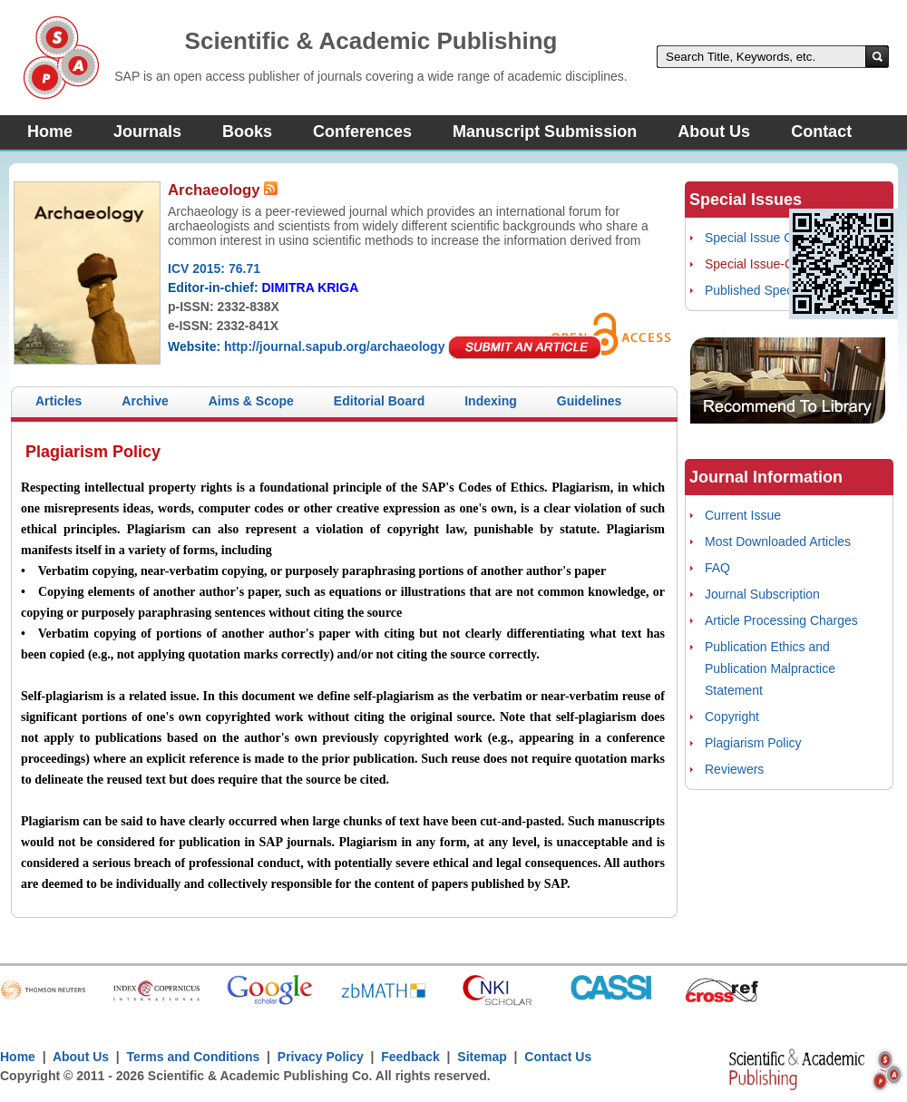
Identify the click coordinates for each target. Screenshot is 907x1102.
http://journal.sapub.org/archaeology (334, 346)
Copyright (732, 716)
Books (247, 131)
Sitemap (481, 1056)
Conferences (362, 131)
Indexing (490, 401)
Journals (147, 131)
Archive (145, 401)
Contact (821, 131)
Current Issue (743, 515)
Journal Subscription (762, 594)
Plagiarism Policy (753, 743)
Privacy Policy (320, 1056)
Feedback (410, 1056)
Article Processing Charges (781, 620)
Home (50, 131)
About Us (714, 131)
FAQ (717, 568)
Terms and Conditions (193, 1056)
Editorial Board (379, 401)
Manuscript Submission (545, 131)
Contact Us (557, 1056)
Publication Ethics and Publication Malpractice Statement (770, 668)
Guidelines (589, 401)
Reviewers (734, 769)
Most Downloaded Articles (778, 541)
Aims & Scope (251, 401)
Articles (58, 401)
